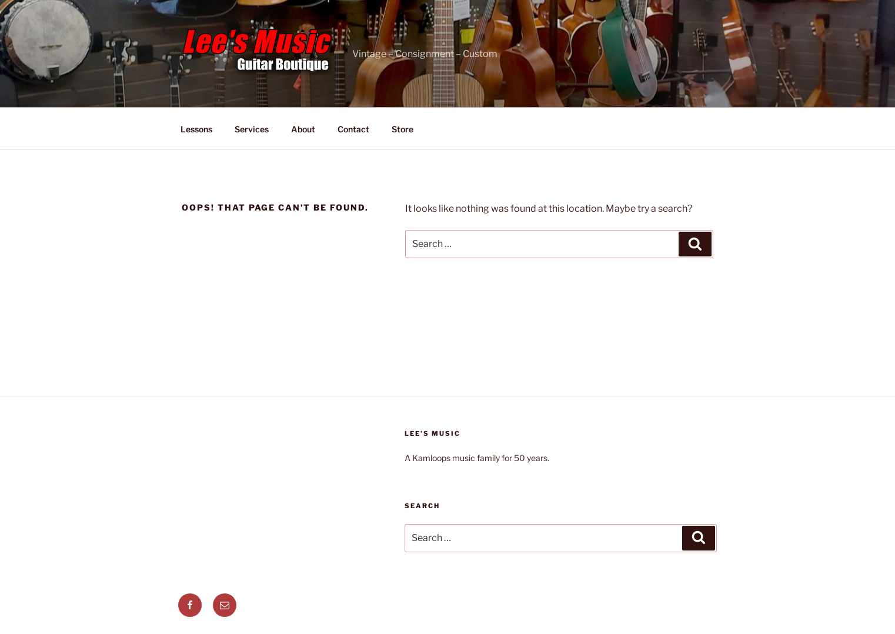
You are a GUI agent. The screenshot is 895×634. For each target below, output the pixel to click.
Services (252, 129)
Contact (353, 129)
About (303, 129)
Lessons (196, 129)
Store (402, 129)
